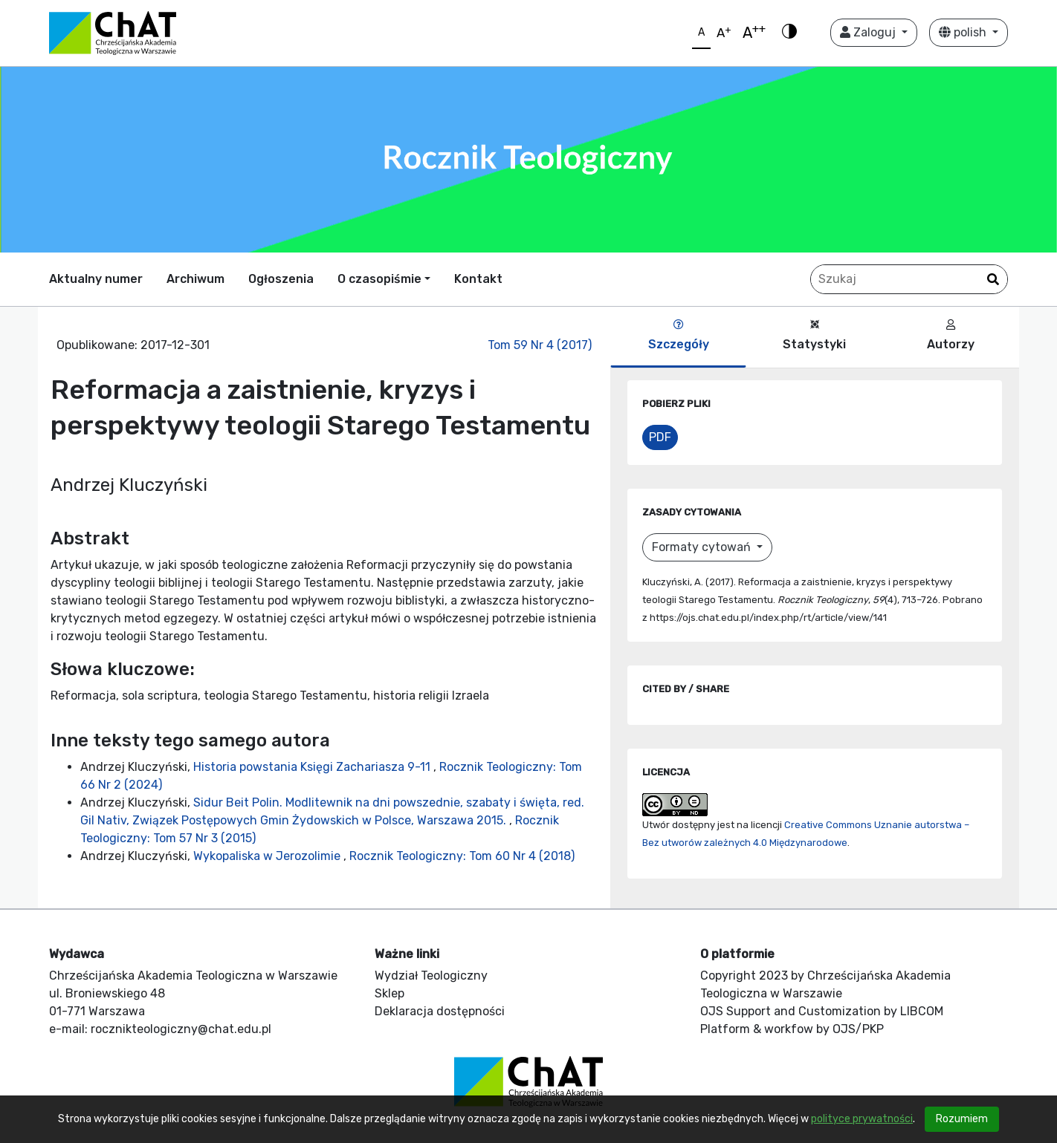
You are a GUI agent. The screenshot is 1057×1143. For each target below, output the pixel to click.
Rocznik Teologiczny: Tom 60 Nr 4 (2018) (462, 856)
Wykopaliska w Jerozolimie (268, 856)
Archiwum (195, 279)
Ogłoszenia (281, 279)
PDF (660, 437)
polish (964, 32)
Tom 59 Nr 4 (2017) (540, 345)
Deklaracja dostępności (440, 1011)
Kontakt (478, 279)
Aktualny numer (96, 279)
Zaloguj (869, 32)
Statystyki (814, 335)
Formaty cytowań (703, 547)
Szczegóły (678, 335)
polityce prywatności (862, 1119)
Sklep (389, 993)
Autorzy (950, 335)
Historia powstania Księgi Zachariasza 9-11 (313, 767)
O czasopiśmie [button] (379, 279)
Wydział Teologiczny (431, 975)
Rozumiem (962, 1119)
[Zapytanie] (909, 279)
